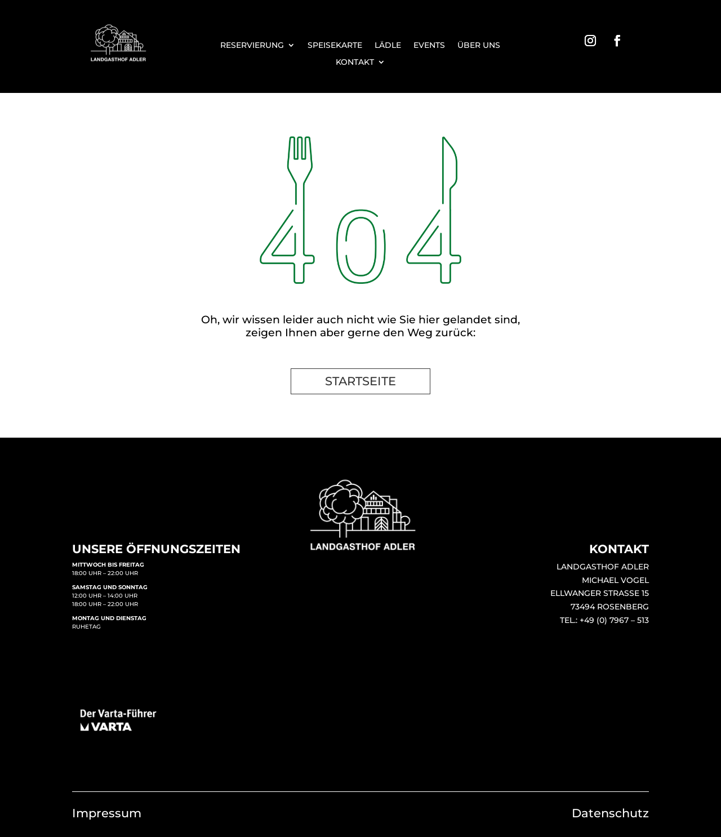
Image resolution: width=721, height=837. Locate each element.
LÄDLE (388, 45)
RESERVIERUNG (252, 45)
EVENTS (429, 45)
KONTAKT (355, 62)
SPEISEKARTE (335, 45)
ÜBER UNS (478, 45)
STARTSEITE (360, 381)
